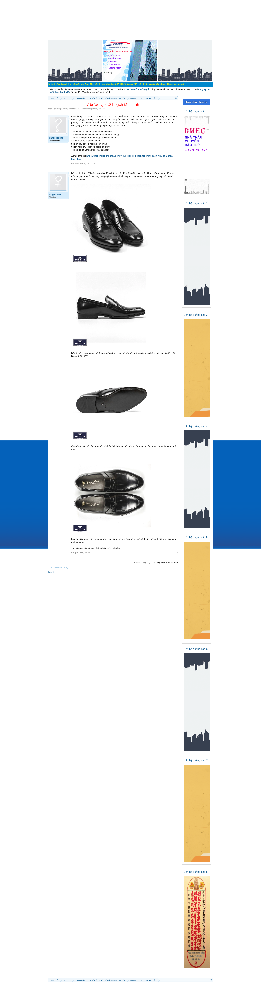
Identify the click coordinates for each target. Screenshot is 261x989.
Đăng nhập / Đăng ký (196, 102)
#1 (176, 163)
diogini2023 (55, 194)
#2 (176, 552)
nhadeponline (91, 109)
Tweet (51, 572)
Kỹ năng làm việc (69, 109)
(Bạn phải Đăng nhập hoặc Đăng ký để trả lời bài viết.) (156, 563)
